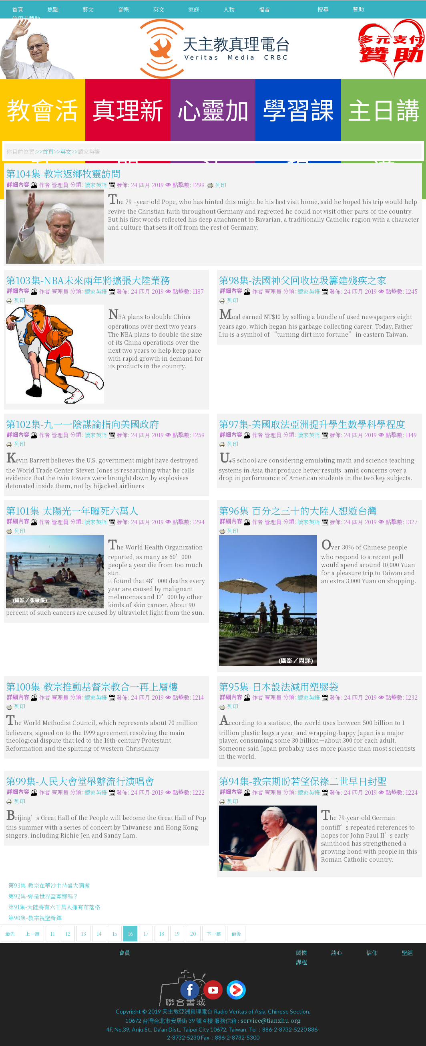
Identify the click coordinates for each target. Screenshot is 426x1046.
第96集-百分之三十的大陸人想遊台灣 (298, 510)
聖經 (407, 953)
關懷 (301, 953)
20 (193, 933)
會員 (124, 953)
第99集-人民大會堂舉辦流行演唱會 (80, 781)
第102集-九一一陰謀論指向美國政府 (82, 423)
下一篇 (214, 933)
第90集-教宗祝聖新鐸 (35, 918)
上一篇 (32, 933)
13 (83, 933)
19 (177, 933)
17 (146, 933)
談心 (336, 953)
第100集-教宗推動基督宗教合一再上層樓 (92, 686)
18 (161, 933)
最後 (236, 933)
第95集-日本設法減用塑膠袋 (278, 686)
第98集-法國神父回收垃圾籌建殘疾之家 (302, 280)
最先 (10, 933)
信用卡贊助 (26, 18)
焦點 (52, 9)
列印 (216, 185)
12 (67, 933)
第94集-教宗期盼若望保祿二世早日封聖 (303, 781)
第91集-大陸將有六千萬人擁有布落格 (54, 907)
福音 (264, 9)
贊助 (358, 9)
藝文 (88, 9)
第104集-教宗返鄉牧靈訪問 (63, 173)
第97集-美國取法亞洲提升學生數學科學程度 (312, 423)
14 (99, 933)
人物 (229, 9)
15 (114, 933)
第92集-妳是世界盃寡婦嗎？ (43, 896)
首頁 (17, 9)
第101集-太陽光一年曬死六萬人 (72, 510)
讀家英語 (95, 185)
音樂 (123, 9)
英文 (158, 9)
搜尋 (323, 9)
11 (52, 933)
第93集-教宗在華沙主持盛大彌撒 (49, 885)
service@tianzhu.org (271, 1020)
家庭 (193, 9)
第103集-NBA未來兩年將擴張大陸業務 (88, 280)
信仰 (372, 953)
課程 (301, 962)
